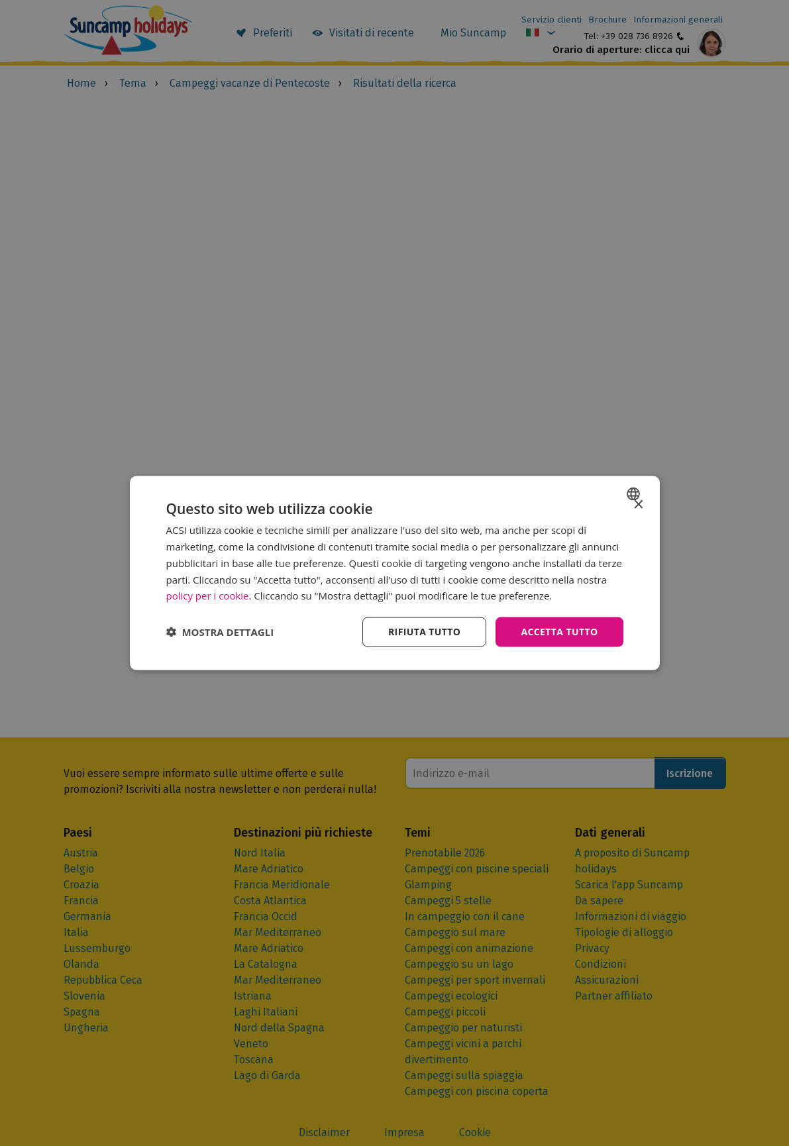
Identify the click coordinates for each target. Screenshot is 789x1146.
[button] (220, 632)
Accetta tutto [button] (559, 631)
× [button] (638, 505)
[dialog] (395, 573)
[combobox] (635, 494)
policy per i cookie (207, 595)
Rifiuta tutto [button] (424, 631)
